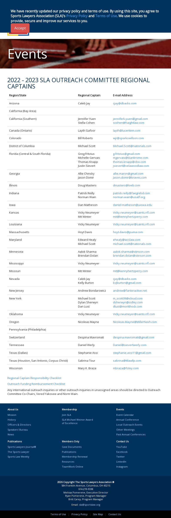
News (11, 434)
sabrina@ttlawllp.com (127, 361)
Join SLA (66, 414)
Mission (12, 414)
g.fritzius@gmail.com (126, 154)
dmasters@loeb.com (126, 185)
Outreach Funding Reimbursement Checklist (36, 384)
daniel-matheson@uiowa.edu (132, 205)
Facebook (122, 451)
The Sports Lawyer (18, 451)
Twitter (120, 456)
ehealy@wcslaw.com (126, 240)
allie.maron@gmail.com (128, 173)
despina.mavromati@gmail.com (133, 337)
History (12, 419)
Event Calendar (125, 414)
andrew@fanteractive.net (130, 290)
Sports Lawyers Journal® (22, 446)
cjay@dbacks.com (124, 103)
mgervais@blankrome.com (130, 158)
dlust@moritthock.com (127, 306)
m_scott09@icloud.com (128, 298)
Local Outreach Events (129, 424)
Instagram (122, 466)
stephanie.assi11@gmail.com (132, 353)
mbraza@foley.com (126, 368)
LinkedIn (121, 461)
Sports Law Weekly (18, 456)
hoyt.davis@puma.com (128, 232)
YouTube (121, 446)
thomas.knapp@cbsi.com (129, 162)
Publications (69, 451)
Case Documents (71, 446)
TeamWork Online (72, 466)
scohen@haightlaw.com (128, 123)
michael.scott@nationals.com (132, 244)
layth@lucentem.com (126, 130)
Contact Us (114, 514)
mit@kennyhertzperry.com (130, 217)
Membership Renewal (75, 456)
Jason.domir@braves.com (130, 177)
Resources (68, 461)
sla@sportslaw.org (89, 504)
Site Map (98, 514)
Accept (20, 27)
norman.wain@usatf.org (129, 197)
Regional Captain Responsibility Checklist (34, 378)
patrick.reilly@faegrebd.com (131, 193)
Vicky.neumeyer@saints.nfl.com (134, 212)
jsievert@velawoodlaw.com (131, 166)
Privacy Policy (79, 514)
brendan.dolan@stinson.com (132, 255)
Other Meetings (125, 429)
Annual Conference (127, 419)
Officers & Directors (19, 424)
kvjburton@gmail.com (127, 283)
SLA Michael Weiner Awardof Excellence (77, 421)
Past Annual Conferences (130, 434)
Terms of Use (58, 514)
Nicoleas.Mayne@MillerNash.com (135, 322)
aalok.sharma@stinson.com (131, 252)
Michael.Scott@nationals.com (132, 146)
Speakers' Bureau (18, 429)
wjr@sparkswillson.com (128, 138)
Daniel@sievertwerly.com (129, 345)
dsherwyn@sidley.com (128, 302)
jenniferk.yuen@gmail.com (130, 119)
